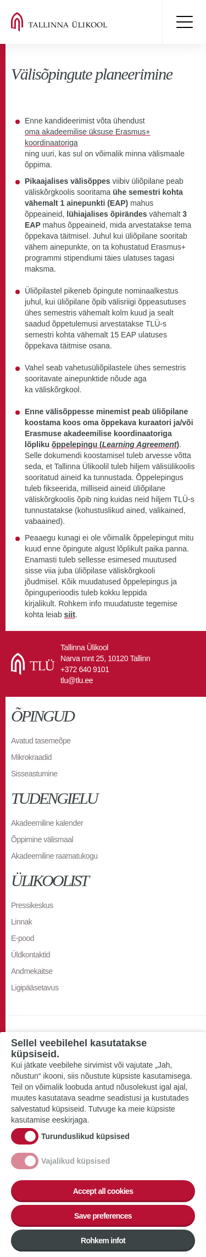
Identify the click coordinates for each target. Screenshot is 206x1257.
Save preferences (103, 1221)
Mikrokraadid (31, 757)
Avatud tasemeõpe (41, 740)
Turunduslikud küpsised (85, 1141)
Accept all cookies (103, 1196)
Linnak (21, 921)
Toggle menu (184, 22)
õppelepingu (74, 444)
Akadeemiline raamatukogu (54, 856)
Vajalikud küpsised (75, 1166)
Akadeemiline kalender (47, 823)
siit (69, 614)
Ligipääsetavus (34, 987)
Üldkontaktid (30, 954)
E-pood (22, 938)
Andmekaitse (31, 971)
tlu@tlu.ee (76, 680)
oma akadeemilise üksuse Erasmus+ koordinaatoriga (87, 137)
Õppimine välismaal (42, 839)
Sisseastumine (34, 773)
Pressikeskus (32, 905)
